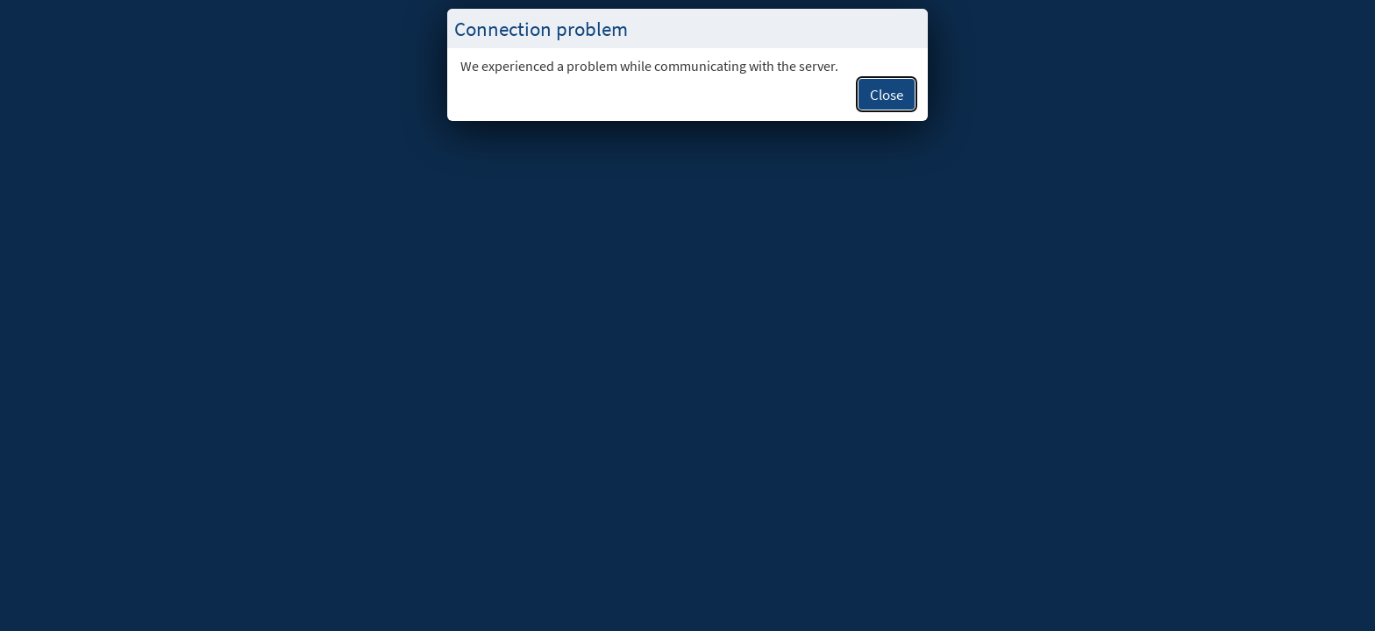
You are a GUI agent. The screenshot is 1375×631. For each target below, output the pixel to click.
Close (886, 94)
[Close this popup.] (908, 29)
